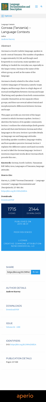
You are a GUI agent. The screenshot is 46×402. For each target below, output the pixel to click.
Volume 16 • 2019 (13, 327)
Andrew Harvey (8, 39)
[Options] (2, 16)
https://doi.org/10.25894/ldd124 (14, 191)
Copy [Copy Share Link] (35, 272)
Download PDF (7, 200)
